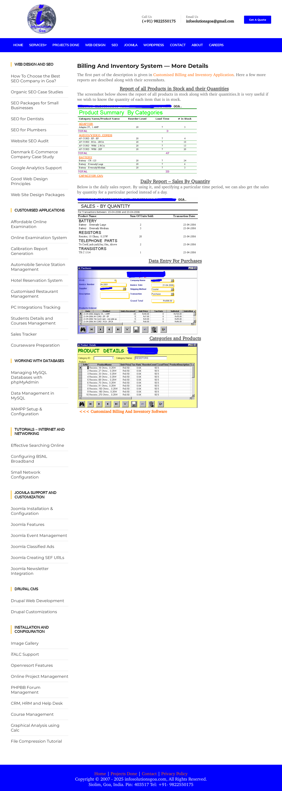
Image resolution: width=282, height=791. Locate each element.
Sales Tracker (24, 334)
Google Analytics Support (36, 167)
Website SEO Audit (30, 140)
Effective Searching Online (37, 445)
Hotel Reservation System (36, 280)
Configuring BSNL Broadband (29, 459)
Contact (178, 45)
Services (37, 45)
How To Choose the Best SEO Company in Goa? (35, 78)
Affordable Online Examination (29, 224)
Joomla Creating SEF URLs (37, 557)
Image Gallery (25, 643)
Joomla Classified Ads (32, 546)
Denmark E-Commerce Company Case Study (34, 154)
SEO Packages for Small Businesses (34, 105)
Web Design (95, 45)
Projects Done (65, 45)
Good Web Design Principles (29, 181)
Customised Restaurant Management (34, 294)
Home (18, 45)
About (197, 45)
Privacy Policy (174, 772)
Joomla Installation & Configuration (32, 511)
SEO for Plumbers (28, 129)
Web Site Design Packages (38, 194)
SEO (114, 45)
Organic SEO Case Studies (37, 92)
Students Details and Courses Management (33, 321)
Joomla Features (27, 524)
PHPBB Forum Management (25, 690)
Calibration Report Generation (29, 251)
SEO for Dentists (27, 118)
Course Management (32, 714)
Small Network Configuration (25, 474)
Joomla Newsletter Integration (30, 571)
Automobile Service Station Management (38, 267)
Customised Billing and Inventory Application (193, 73)
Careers (216, 45)
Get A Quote (257, 19)
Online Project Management (39, 676)
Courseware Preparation (35, 345)
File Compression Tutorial (36, 741)
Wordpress (153, 45)
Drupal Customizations (34, 611)
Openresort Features (32, 665)
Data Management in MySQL (32, 395)
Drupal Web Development (37, 600)
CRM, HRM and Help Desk (37, 703)
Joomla (130, 45)
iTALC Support (25, 654)
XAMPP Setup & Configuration (26, 411)
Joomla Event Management (39, 535)
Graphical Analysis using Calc (35, 728)
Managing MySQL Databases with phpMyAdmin (29, 377)
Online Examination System (39, 237)
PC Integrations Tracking (35, 307)
